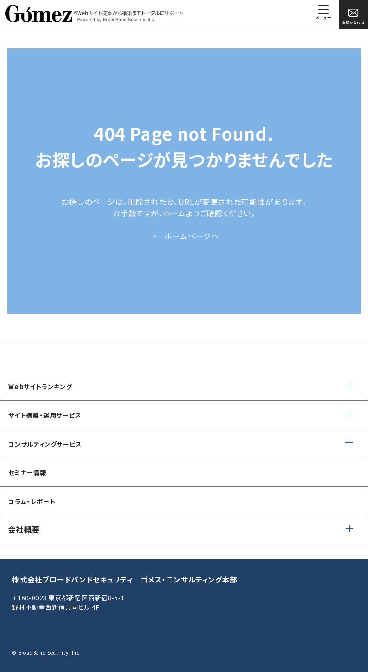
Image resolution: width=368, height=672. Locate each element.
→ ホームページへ (184, 236)
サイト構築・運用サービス (44, 415)
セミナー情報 (27, 472)
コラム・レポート (31, 501)
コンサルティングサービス (45, 443)
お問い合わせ (353, 16)
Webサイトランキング (40, 386)
